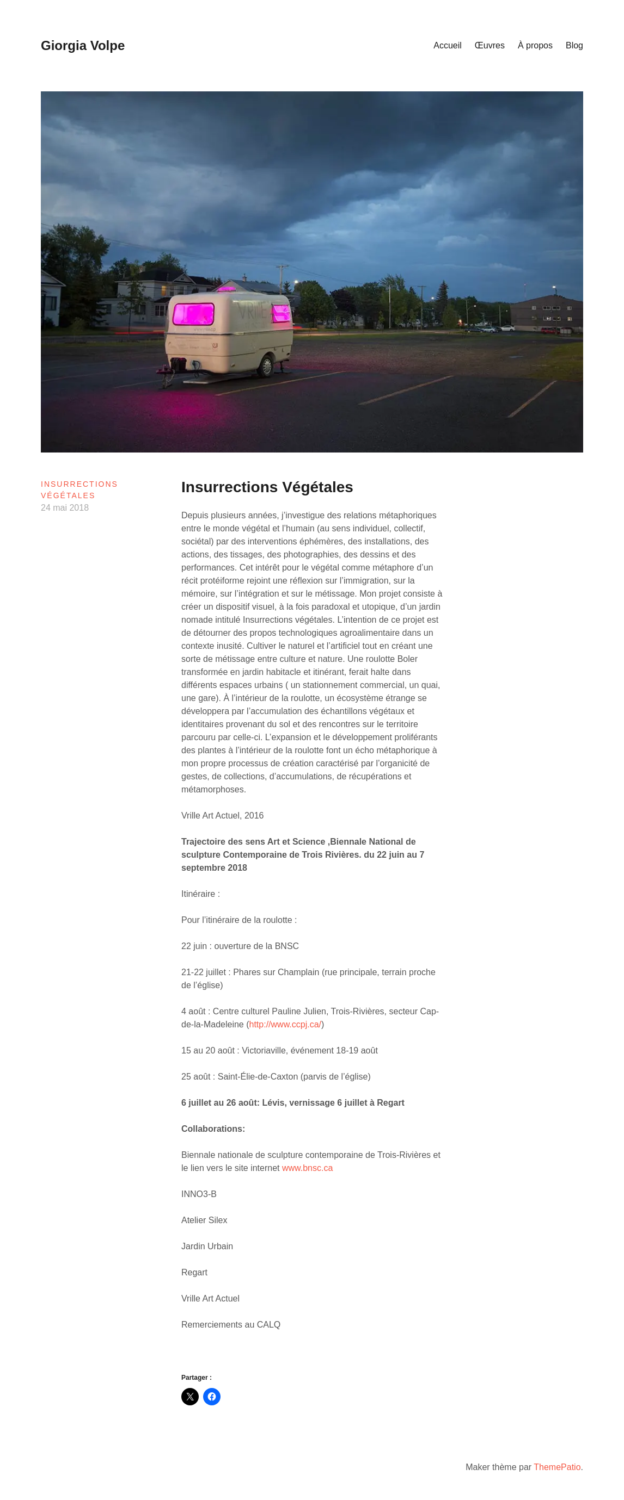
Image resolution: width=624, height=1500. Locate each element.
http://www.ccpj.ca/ (285, 1024)
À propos (535, 45)
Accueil (447, 45)
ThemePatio (557, 1467)
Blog (574, 45)
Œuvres (490, 45)
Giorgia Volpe (83, 45)
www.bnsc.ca (307, 1168)
